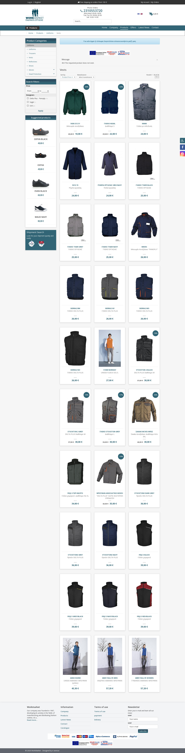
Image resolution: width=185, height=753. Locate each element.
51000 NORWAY (109, 370)
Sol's (32, 106)
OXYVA (41, 165)
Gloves (41, 70)
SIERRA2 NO (75, 370)
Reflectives (32, 61)
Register (38, 2)
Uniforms (31, 49)
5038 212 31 (75, 123)
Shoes (30, 66)
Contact (64, 724)
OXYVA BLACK (40, 139)
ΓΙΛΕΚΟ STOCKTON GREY (110, 431)
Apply (40, 110)
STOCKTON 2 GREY (75, 431)
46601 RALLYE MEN (110, 678)
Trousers (31, 53)
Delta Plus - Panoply (39, 98)
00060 (144, 123)
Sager (33, 102)
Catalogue (65, 728)
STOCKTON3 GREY (75, 555)
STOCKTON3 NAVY (109, 555)
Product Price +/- (67, 77)
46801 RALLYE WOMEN (144, 678)
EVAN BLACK (41, 191)
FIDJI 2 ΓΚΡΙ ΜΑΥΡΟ (75, 493)
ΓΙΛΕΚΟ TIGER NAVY (110, 247)
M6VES (144, 247)
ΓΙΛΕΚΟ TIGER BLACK (144, 185)
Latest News (66, 720)
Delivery (97, 720)
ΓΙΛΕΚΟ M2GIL (109, 123)
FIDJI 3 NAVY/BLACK (110, 616)
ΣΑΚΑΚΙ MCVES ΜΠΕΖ (144, 431)
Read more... (32, 720)
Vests (30, 57)
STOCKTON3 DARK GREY (144, 493)
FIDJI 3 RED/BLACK (144, 616)
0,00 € (153, 13)
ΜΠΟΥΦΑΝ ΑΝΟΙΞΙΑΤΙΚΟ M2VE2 (110, 493)
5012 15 (75, 185)
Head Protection (41, 74)
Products (64, 715)
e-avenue (55, 750)
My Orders (155, 2)
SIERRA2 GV (109, 308)
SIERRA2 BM (75, 308)
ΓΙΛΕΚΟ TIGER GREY (75, 247)
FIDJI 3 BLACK (144, 555)
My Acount (145, 2)
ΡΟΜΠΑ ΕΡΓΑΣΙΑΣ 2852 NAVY (110, 185)
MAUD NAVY (41, 217)
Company (65, 711)
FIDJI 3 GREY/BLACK (75, 616)
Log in (29, 2)
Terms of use (99, 711)
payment (98, 715)
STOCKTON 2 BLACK (144, 370)
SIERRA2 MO (144, 308)
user (130, 715)
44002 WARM (75, 678)
